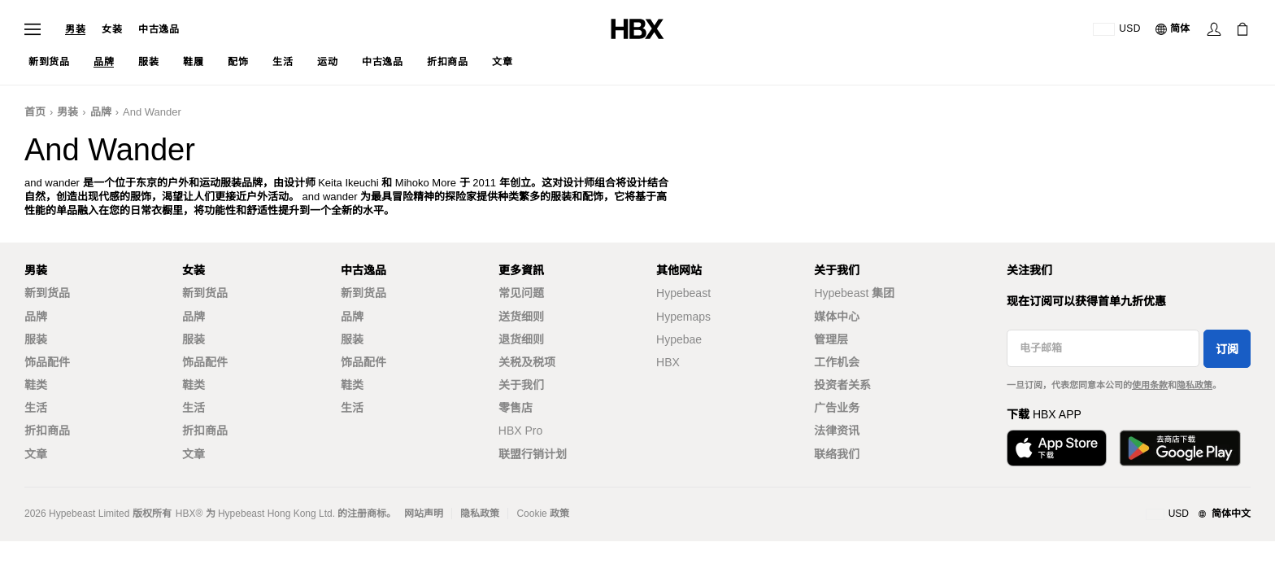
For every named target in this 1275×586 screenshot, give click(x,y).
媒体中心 (836, 316)
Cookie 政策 (542, 513)
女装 (112, 29)
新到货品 (47, 293)
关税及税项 (526, 362)
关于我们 (521, 384)
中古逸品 (158, 29)
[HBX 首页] (637, 28)
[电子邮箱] (1103, 348)
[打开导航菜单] (32, 29)
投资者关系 (842, 384)
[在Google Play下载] (1180, 448)
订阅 (1227, 349)
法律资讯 (836, 430)
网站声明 (423, 513)
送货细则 (521, 316)
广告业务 (836, 407)
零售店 (515, 407)
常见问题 (521, 293)
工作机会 (836, 362)
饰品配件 (47, 362)
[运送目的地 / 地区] (1117, 29)
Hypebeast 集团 (854, 293)
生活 (35, 407)
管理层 (831, 339)
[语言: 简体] (1173, 29)
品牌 (100, 112)
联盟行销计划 (532, 454)
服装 (35, 339)
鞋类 (35, 384)
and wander (152, 112)
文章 (35, 454)
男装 (75, 29)
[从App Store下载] (1057, 448)
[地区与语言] (1198, 514)
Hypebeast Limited (89, 513)
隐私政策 (1194, 385)
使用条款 (1150, 385)
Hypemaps (683, 316)
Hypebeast (683, 293)
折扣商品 (47, 430)
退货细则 (521, 339)
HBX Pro (520, 430)
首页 (35, 112)
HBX (668, 362)
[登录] (1214, 29)
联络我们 (836, 454)
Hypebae (679, 339)
